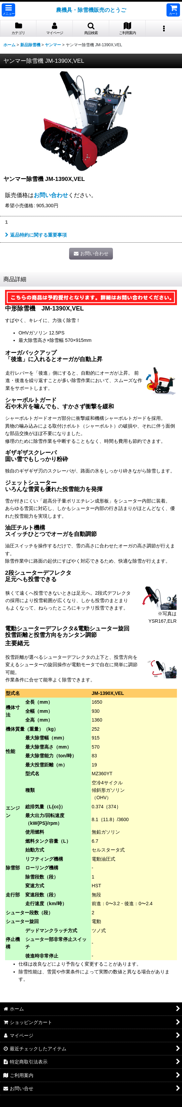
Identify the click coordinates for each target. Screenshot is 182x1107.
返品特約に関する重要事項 (36, 235)
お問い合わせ (51, 195)
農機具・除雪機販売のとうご (91, 10)
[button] (8, 10)
